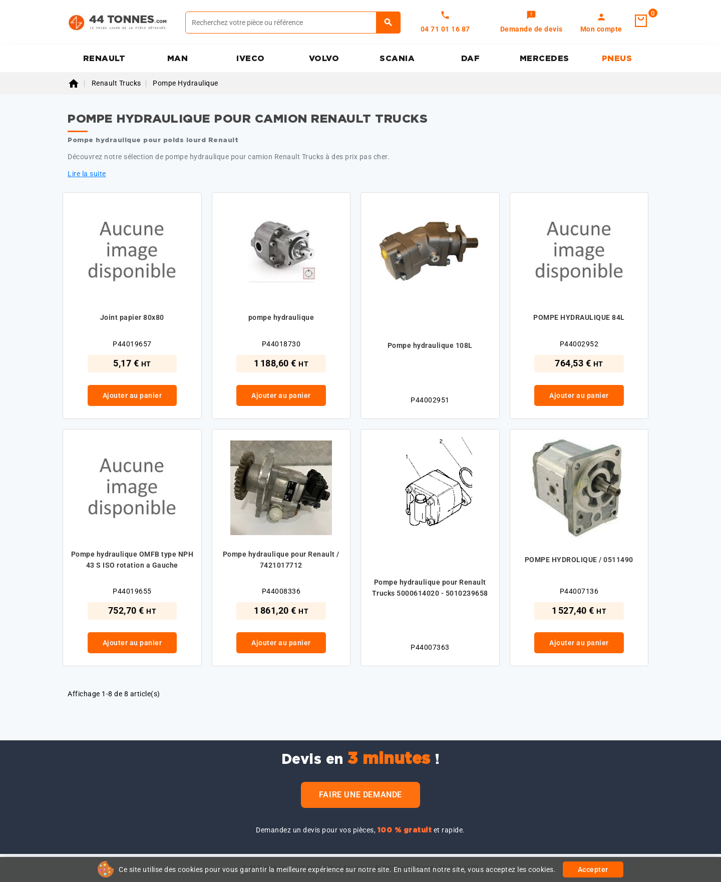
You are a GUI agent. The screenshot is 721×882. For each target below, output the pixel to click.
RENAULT (104, 59)
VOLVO (324, 59)
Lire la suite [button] (87, 174)
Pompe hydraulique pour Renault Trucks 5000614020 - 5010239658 (430, 587)
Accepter (593, 869)
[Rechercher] (293, 23)
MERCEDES (544, 59)
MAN (177, 59)
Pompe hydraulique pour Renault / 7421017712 (281, 559)
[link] (531, 22)
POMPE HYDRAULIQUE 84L (579, 317)
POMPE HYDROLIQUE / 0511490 (579, 560)
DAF (470, 59)
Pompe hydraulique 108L (430, 345)
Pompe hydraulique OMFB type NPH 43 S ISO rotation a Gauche (132, 559)
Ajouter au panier (132, 395)
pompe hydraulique (281, 317)
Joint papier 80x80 (132, 317)
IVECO (250, 59)
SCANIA (397, 59)
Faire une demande (360, 794)
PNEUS (617, 59)
